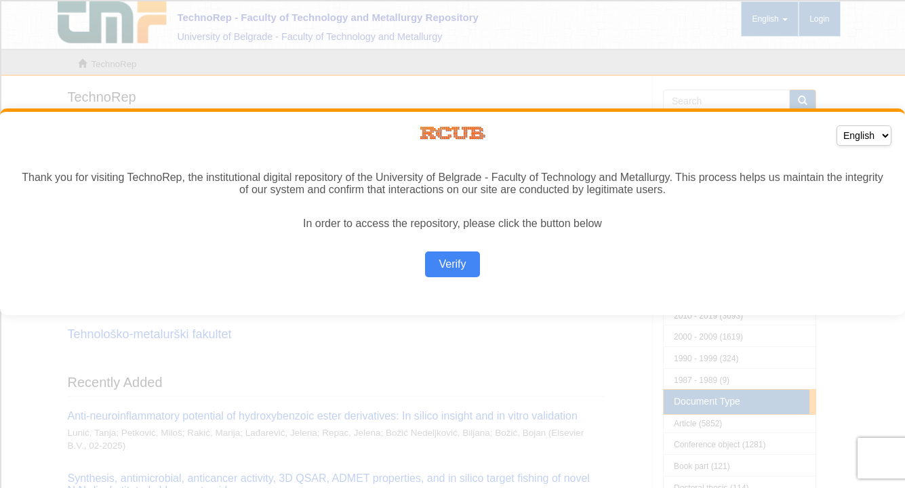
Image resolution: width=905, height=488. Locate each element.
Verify (452, 264)
